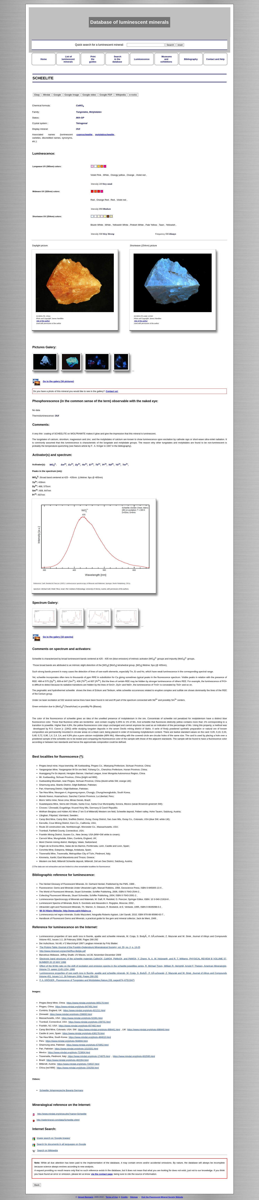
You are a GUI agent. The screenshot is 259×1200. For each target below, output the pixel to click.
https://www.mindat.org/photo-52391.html (82, 1018)
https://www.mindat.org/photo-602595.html (134, 1056)
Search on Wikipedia (47, 1150)
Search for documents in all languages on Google (61, 1144)
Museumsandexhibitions (166, 59)
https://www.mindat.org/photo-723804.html (69, 1052)
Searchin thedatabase (117, 59)
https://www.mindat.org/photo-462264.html (67, 1060)
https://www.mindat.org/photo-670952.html (87, 1045)
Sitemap (134, 1197)
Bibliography (191, 59)
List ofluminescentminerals (68, 59)
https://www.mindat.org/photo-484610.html (90, 1037)
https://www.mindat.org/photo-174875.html (88, 1056)
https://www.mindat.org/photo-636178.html (83, 1033)
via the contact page (102, 1174)
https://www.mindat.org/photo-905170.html (88, 1002)
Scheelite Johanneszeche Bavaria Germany (61, 1090)
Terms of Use (112, 1197)
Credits (124, 1197)
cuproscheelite (84, 134)
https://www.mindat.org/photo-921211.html (84, 1010)
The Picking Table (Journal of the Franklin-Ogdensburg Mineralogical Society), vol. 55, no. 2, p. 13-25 (90, 947)
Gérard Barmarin (85, 1197)
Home (44, 59)
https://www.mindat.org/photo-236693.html (71, 1014)
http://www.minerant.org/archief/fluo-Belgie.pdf (63, 951)
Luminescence (142, 59)
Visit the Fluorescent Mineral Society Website (162, 1197)
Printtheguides (92, 59)
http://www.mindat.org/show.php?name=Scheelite (61, 1113)
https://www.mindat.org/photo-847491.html (76, 1006)
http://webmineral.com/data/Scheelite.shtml (58, 1120)
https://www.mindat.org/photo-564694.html (67, 1041)
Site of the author (43, 321)
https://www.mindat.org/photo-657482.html (80, 1025)
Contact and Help (215, 59)
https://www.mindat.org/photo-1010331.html (76, 1048)
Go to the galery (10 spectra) (58, 637)
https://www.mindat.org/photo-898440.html (148, 1029)
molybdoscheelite (104, 134)
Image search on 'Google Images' (53, 1138)
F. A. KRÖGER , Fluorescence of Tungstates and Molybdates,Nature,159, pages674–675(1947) (87, 980)
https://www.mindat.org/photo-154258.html (78, 1067)
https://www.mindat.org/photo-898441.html (99, 1029)
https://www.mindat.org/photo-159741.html (90, 1022)
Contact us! (112, 391)
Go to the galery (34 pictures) (58, 381)
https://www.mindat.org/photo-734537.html (78, 1064)
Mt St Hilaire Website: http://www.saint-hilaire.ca (65, 910)
